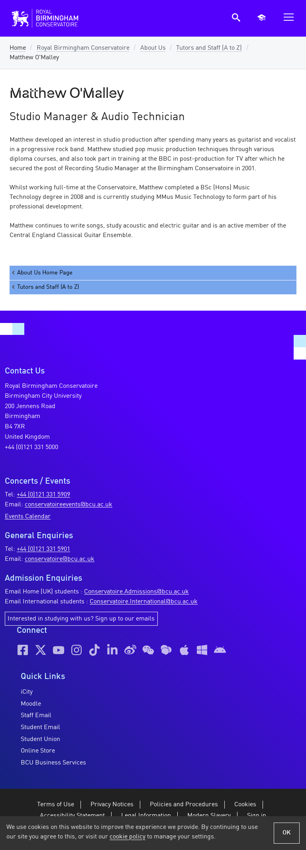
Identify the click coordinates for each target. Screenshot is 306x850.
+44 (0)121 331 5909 (43, 495)
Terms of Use (55, 804)
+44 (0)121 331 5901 (43, 549)
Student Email (40, 727)
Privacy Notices (111, 804)
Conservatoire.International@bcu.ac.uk (144, 602)
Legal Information (146, 816)
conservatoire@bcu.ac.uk (59, 559)
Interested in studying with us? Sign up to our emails (81, 619)
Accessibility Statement (72, 816)
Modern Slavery (209, 816)
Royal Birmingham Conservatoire (83, 48)
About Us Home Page (41, 272)
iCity (27, 692)
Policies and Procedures (184, 804)
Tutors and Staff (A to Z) (209, 48)
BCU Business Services (53, 763)
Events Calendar (28, 517)
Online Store (38, 751)
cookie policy (127, 837)
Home (18, 48)
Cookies (245, 804)
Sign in (256, 816)
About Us (153, 48)
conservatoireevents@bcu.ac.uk (68, 505)
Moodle (31, 704)
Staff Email (36, 715)
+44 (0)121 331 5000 (31, 447)
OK (286, 833)
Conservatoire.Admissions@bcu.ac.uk (136, 592)
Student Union (40, 739)
